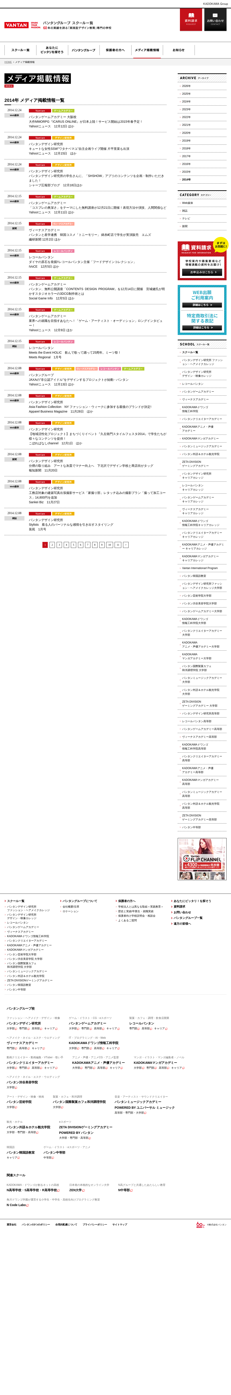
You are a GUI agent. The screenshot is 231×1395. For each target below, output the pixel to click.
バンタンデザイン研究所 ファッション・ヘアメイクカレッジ (202, 362)
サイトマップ (119, 1224)
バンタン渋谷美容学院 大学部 (24, 958)
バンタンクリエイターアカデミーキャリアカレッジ (202, 534)
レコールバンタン (192, 383)
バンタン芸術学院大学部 (196, 595)
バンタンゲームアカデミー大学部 (202, 611)
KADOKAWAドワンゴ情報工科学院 (195, 409)
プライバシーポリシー (95, 1224)
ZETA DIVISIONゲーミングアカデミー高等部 (199, 817)
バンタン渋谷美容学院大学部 (199, 603)
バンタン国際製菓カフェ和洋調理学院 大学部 (196, 668)
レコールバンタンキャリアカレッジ (192, 487)
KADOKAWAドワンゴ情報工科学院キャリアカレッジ (200, 523)
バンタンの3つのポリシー (36, 1224)
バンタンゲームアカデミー (198, 391)
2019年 (186, 140)
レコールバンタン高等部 (196, 721)
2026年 (186, 86)
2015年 (186, 171)
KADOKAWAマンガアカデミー (200, 438)
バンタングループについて (80, 901)
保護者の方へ (115, 50)
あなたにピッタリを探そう (52, 50)
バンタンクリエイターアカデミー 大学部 (202, 632)
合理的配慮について (66, 1224)
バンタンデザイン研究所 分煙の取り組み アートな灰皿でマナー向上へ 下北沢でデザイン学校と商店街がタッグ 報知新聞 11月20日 (91, 465)
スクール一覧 (20, 50)
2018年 (186, 148)
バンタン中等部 (191, 827)
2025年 (186, 93)
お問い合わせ (215, 20)
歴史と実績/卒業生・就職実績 (135, 911)
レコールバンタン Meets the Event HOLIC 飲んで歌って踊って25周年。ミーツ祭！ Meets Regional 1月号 (75, 352)
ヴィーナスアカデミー (195, 399)
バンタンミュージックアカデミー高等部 (202, 794)
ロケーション (71, 911)
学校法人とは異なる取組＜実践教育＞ (140, 906)
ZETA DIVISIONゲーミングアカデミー (195, 463)
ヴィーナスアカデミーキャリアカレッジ (195, 511)
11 (118, 544)
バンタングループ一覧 (188, 918)
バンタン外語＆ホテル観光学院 (200, 454)
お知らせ (179, 50)
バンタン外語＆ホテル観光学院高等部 (200, 805)
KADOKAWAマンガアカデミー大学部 (196, 656)
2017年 (186, 156)
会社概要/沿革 (71, 906)
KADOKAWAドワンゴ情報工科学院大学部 (195, 621)
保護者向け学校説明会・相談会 (136, 915)
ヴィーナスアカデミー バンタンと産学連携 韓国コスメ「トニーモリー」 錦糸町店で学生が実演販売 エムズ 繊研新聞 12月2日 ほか (90, 234)
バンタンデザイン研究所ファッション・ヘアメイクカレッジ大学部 (202, 585)
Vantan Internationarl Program (200, 568)
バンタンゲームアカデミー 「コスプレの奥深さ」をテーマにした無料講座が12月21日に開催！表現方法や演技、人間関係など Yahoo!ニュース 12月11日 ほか (97, 207)
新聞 (184, 226)
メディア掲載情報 (147, 50)
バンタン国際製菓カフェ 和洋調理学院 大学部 (20, 965)
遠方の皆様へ (182, 923)
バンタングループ (84, 50)
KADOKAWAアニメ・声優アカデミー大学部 (200, 644)
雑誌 (184, 210)
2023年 (186, 109)
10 (109, 544)
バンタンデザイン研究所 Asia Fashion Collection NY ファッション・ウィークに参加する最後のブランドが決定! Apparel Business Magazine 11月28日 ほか (90, 406)
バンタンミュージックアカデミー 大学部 (202, 679)
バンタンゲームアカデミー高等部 (202, 729)
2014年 (186, 179)
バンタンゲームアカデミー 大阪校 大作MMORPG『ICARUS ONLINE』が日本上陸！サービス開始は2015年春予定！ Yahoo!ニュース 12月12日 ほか (86, 121)
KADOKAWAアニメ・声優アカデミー (197, 428)
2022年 (186, 117)
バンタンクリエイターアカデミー (202, 419)
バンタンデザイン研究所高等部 (200, 713)
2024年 (186, 101)
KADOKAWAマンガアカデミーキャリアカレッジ (200, 558)
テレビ (186, 218)
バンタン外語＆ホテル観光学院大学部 (200, 691)
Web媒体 (187, 202)
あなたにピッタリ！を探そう (192, 901)
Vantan (33, 25)
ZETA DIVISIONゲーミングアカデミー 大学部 (199, 703)
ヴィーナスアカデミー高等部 (199, 736)
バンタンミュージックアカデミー (202, 446)
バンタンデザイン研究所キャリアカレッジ (196, 475)
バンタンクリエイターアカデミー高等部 (202, 758)
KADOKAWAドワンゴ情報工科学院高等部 (195, 746)
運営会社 (11, 1224)
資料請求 (191, 20)
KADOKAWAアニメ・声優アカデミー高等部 (197, 770)
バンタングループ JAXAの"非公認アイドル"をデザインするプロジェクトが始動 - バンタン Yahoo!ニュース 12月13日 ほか (79, 379)
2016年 (186, 164)
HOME (8, 62)
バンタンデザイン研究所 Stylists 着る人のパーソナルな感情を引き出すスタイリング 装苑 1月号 (71, 524)
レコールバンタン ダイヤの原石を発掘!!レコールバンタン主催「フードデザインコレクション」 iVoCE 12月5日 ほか (82, 261)
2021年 (186, 124)
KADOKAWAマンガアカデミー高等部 (200, 782)
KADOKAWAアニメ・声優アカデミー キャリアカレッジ (203, 546)
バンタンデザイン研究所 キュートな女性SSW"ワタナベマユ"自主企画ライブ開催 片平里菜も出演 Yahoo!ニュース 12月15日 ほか (79, 148)
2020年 (186, 132)
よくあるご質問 (127, 920)
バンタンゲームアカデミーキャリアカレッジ (198, 499)
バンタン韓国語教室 (194, 575)
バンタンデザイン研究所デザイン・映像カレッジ (196, 373)
